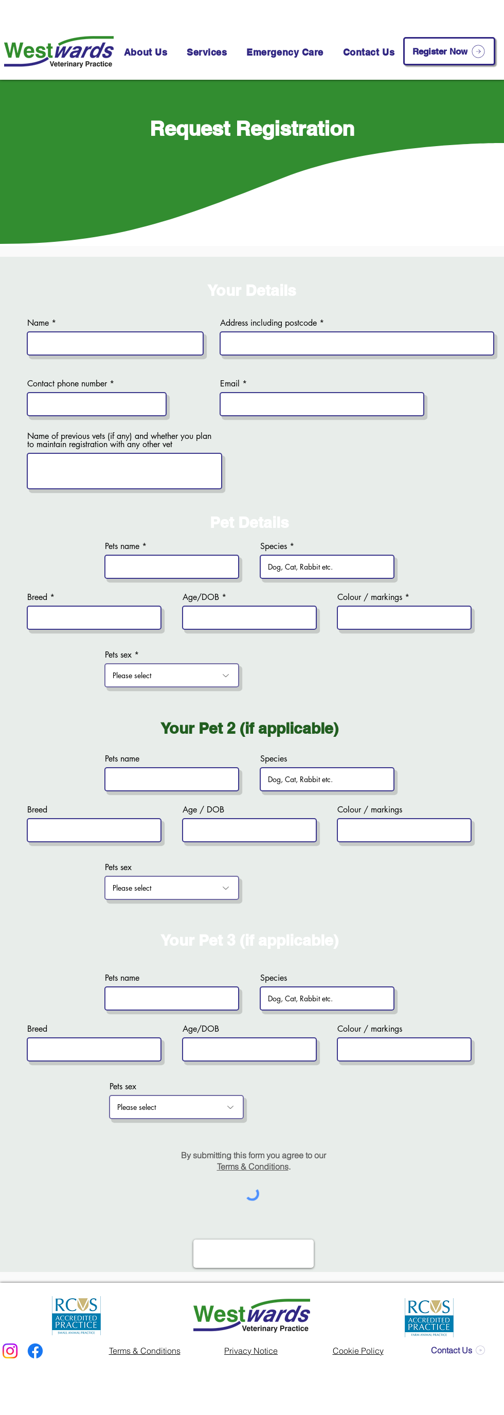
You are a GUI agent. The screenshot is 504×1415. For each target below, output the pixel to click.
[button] (207, 52)
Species (273, 546)
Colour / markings (369, 597)
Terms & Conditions (253, 1166)
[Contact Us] (458, 1350)
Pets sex (118, 655)
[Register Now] (449, 51)
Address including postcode (268, 323)
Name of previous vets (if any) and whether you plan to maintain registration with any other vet (119, 440)
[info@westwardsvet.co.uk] (425, 12)
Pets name (122, 546)
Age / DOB (203, 810)
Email (230, 384)
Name (38, 323)
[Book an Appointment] (207, 12)
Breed (37, 597)
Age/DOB (201, 597)
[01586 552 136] (308, 12)
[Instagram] (10, 1351)
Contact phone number (67, 384)
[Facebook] (35, 1351)
